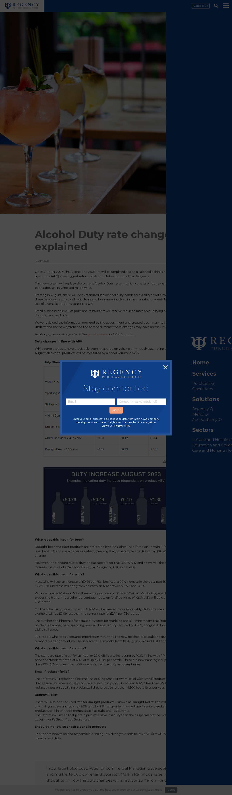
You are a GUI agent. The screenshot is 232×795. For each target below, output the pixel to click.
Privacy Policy (121, 425)
